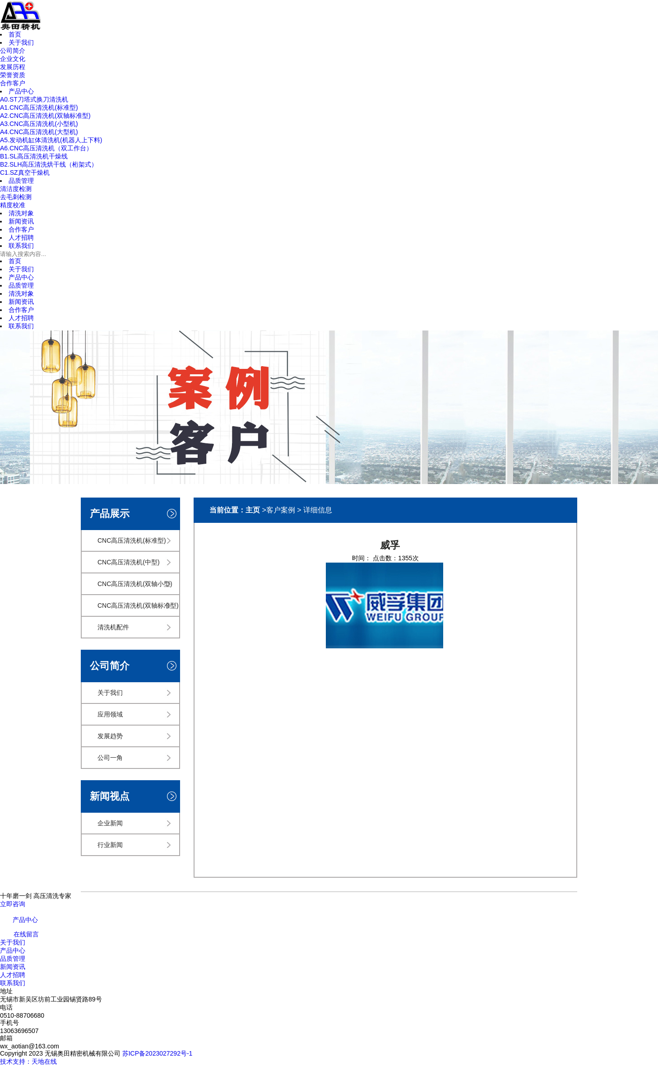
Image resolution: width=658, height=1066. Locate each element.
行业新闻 (110, 844)
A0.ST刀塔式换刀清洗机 (34, 99)
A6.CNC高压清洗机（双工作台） (46, 148)
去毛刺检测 (16, 196)
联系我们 (21, 326)
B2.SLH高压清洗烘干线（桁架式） (48, 164)
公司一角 (110, 757)
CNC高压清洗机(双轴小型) (134, 583)
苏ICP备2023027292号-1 (157, 1053)
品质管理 (21, 285)
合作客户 (12, 83)
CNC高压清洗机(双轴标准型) (138, 605)
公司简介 (12, 50)
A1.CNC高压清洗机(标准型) (39, 107)
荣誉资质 (12, 75)
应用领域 (110, 714)
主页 (253, 510)
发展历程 (12, 66)
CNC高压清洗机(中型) (128, 562)
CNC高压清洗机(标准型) (131, 540)
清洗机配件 (113, 627)
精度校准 (12, 205)
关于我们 (21, 269)
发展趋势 (110, 736)
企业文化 (12, 58)
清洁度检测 (16, 188)
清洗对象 (21, 293)
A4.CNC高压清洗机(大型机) (39, 131)
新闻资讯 (21, 301)
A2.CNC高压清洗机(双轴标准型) (45, 115)
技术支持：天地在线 (28, 1061)
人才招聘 (21, 317)
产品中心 (21, 277)
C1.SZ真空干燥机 (25, 172)
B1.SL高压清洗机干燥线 (34, 156)
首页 (15, 261)
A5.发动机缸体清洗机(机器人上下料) (51, 140)
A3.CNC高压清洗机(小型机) (39, 123)
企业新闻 (110, 823)
